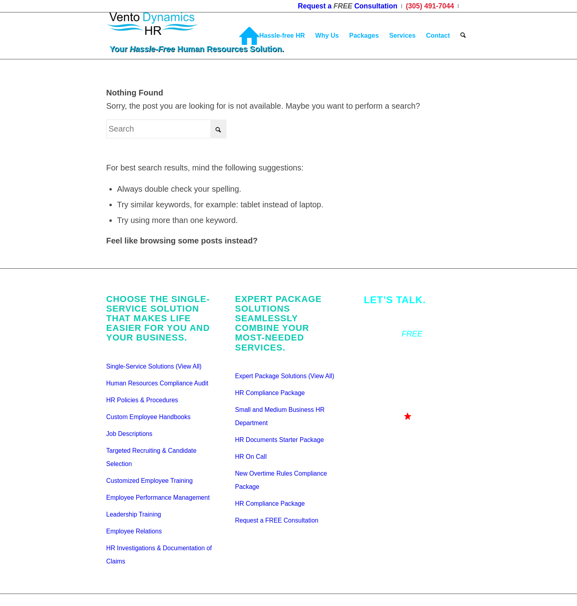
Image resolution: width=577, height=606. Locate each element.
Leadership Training (133, 514)
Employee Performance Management (158, 497)
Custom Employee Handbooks (148, 416)
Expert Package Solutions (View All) (285, 376)
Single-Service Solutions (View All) (154, 366)
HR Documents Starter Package (279, 439)
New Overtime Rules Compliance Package (281, 480)
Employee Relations (134, 531)
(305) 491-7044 (390, 350)
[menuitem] (347, 6)
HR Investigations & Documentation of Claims (159, 555)
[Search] (463, 35)
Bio (369, 384)
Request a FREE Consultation (277, 520)
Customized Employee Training (149, 480)
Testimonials (385, 367)
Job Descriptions (129, 433)
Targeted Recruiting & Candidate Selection (151, 457)
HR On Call (251, 456)
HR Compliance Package (270, 392)
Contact (377, 316)
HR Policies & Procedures (142, 400)
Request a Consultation (416, 333)
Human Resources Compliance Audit (157, 383)
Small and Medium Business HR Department (280, 416)
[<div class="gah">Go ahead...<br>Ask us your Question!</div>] (410, 427)
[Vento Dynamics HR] (168, 35)
